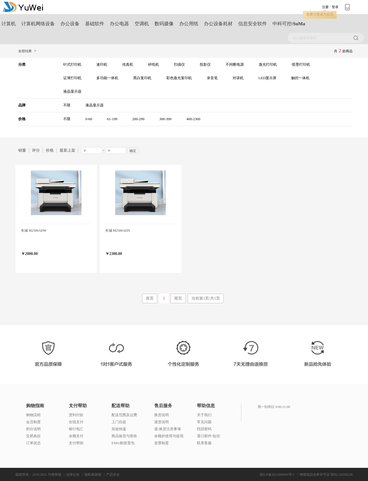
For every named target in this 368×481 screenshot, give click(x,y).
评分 (36, 150)
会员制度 (33, 422)
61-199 (112, 119)
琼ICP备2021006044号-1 (277, 475)
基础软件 (94, 23)
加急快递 (119, 429)
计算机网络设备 (38, 23)
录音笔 (212, 78)
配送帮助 (121, 406)
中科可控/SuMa (288, 23)
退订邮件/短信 (208, 436)
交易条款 (33, 436)
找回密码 (204, 429)
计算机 (8, 23)
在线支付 (76, 422)
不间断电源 (235, 64)
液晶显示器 (72, 91)
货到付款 (76, 415)
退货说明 (161, 422)
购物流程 (33, 415)
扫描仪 (179, 64)
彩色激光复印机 (179, 78)
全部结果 (25, 51)
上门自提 (119, 422)
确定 (133, 151)
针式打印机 (72, 64)
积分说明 (33, 429)
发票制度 (161, 443)
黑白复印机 (142, 78)
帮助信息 (206, 406)
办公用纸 (188, 23)
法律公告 (72, 475)
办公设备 (69, 23)
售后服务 (163, 406)
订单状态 (33, 443)
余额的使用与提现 (168, 436)
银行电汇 (76, 429)
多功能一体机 (107, 78)
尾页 (178, 298)
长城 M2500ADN (117, 230)
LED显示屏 (267, 78)
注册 (325, 7)
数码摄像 (164, 23)
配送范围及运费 (124, 415)
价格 (50, 150)
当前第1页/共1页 (205, 298)
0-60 (88, 119)
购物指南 (35, 406)
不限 (67, 105)
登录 (335, 7)
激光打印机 (268, 64)
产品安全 (113, 475)
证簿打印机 (72, 78)
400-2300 (193, 119)
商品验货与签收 (124, 436)
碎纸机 (153, 64)
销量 (22, 150)
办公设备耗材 (218, 23)
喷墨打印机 (301, 64)
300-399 (165, 119)
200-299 (138, 119)
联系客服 (204, 443)
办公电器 (119, 23)
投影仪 (205, 64)
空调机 (142, 23)
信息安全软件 (252, 23)
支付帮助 (78, 406)
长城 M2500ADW (33, 230)
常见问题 (204, 422)
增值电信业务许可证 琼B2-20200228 (326, 475)
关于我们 (204, 415)
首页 (150, 298)
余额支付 (76, 436)
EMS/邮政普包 (123, 443)
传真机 (127, 64)
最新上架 (67, 150)
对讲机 (238, 78)
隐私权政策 (93, 475)
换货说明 (161, 415)
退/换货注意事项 (167, 429)
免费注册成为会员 (319, 14)
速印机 (101, 64)
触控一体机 (300, 78)
